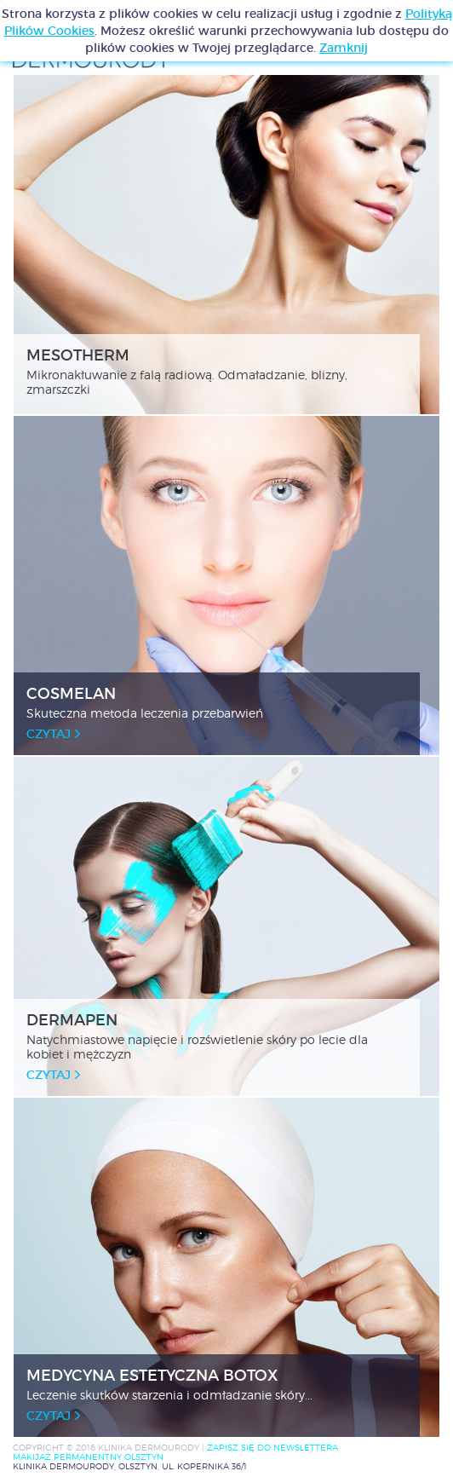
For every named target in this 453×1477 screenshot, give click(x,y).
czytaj (53, 733)
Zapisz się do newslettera (272, 1447)
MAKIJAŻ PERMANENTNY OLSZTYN (88, 1457)
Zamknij (343, 47)
